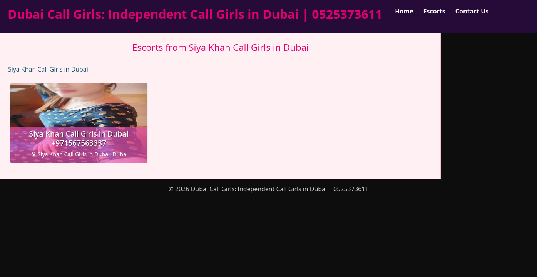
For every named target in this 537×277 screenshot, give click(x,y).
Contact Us (472, 11)
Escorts (434, 11)
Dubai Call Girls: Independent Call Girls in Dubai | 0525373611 (195, 14)
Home (404, 11)
